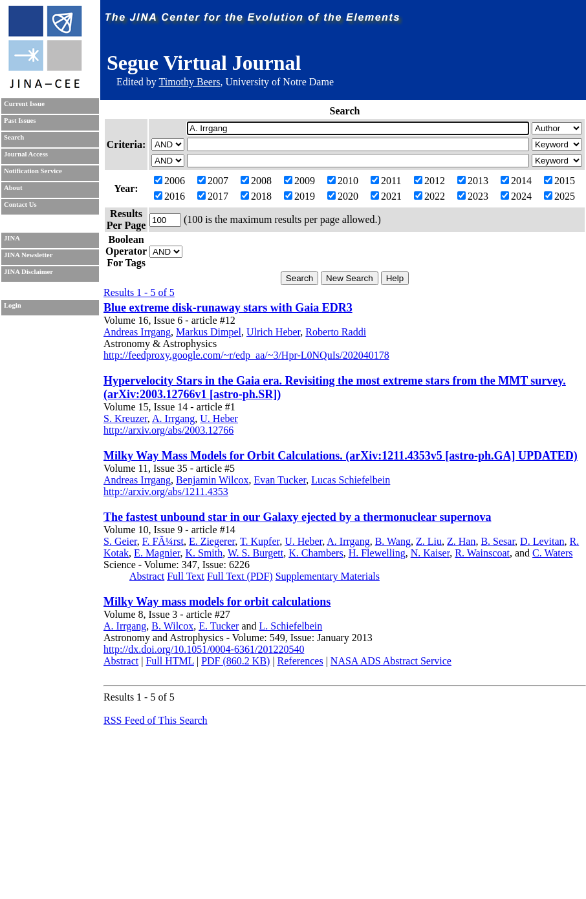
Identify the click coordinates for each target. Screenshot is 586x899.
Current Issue (24, 103)
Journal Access (26, 154)
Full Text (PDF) (240, 576)
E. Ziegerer (212, 541)
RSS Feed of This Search (155, 720)
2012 (429, 180)
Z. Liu (429, 541)
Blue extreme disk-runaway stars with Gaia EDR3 (228, 307)
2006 (169, 180)
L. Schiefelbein (291, 625)
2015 (559, 180)
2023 (472, 196)
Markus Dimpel (208, 331)
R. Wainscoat (482, 552)
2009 (299, 180)
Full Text (185, 576)
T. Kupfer (259, 541)
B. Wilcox (172, 625)
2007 (212, 180)
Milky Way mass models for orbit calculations (217, 601)
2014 (516, 180)
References (300, 660)
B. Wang (393, 541)
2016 (169, 196)
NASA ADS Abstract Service (391, 660)
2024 (516, 196)
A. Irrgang (173, 418)
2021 (386, 196)
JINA (12, 238)
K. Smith (203, 552)
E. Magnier (157, 552)
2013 (472, 180)
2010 (342, 180)
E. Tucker (219, 625)
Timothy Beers (189, 81)
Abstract (146, 576)
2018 (256, 196)
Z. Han (461, 541)
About (13, 187)
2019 (299, 196)
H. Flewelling (377, 552)
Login (12, 305)
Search (14, 137)
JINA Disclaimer (28, 271)
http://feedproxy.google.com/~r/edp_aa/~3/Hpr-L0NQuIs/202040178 (246, 355)
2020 (342, 196)
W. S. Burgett (255, 552)
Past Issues (20, 120)
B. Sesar (498, 541)
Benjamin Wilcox (212, 479)
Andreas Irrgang (137, 331)
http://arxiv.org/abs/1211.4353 (165, 491)
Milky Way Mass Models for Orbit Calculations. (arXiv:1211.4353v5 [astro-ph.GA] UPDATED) (340, 455)
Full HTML (170, 660)
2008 (256, 180)
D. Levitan (542, 541)
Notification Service (33, 171)
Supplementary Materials (328, 576)
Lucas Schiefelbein (350, 479)
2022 (429, 196)
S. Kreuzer (125, 418)
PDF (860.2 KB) (235, 660)
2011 (386, 180)
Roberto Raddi (335, 331)
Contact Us (20, 204)
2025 (559, 196)
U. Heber (219, 418)
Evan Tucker (280, 479)
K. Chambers (315, 552)
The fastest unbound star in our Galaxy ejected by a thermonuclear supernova (297, 517)
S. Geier (120, 541)
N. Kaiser (430, 552)
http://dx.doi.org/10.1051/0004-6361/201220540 (203, 649)
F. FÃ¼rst (163, 541)
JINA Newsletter (28, 255)
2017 (212, 196)
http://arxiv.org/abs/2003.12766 (168, 430)
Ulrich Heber (273, 331)
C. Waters (552, 552)
